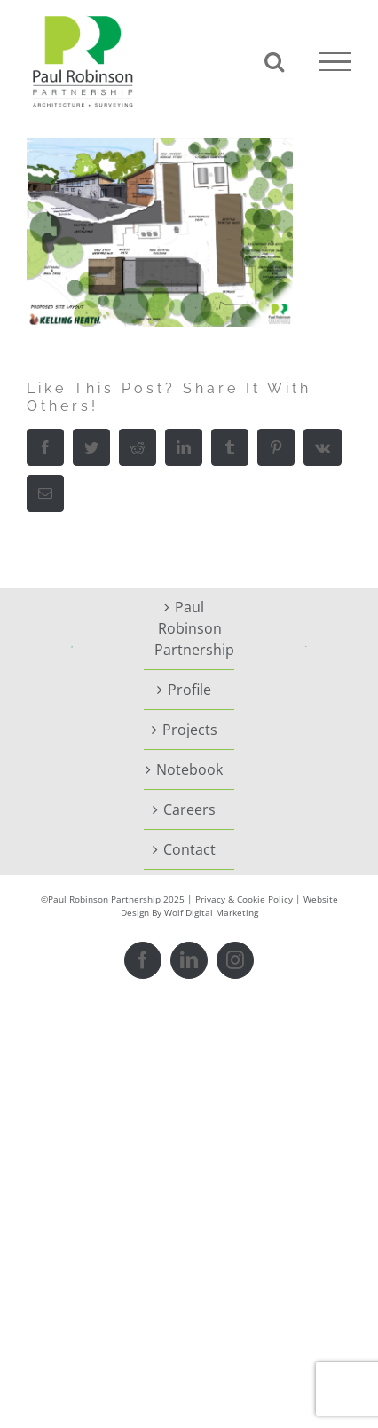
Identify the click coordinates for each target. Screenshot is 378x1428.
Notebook (189, 769)
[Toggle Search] (274, 61)
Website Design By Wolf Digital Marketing (229, 906)
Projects (189, 729)
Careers (189, 809)
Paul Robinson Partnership (189, 628)
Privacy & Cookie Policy (244, 899)
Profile (189, 689)
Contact (189, 849)
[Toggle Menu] (335, 62)
